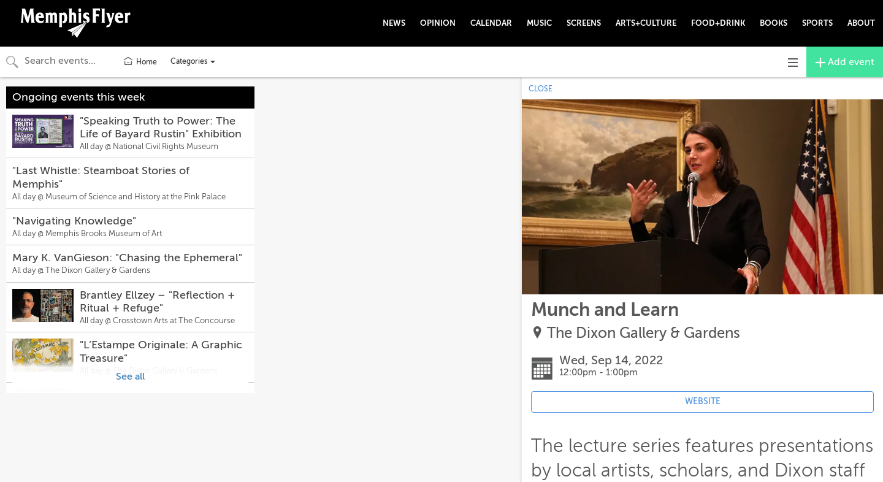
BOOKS (773, 23)
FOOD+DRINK (718, 23)
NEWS (394, 23)
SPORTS (817, 23)
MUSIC (539, 23)
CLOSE (540, 89)
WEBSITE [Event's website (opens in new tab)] (703, 401)
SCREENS (584, 23)
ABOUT (861, 23)
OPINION (438, 23)
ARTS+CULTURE (646, 23)
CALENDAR (491, 23)
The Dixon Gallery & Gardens (643, 333)
